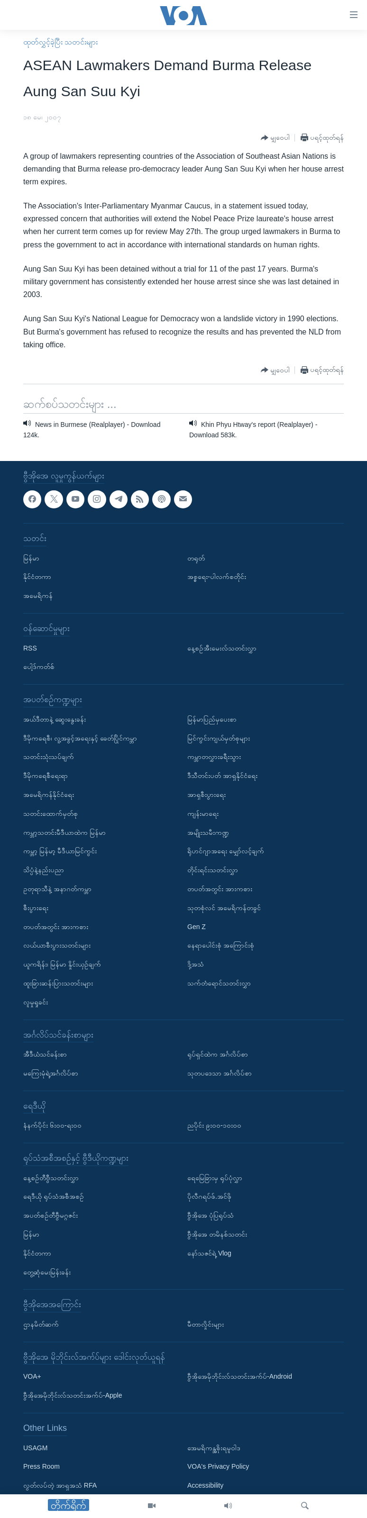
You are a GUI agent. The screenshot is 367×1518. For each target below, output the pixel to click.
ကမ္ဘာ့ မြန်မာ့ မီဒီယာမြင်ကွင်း (60, 851)
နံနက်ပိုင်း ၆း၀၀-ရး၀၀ (52, 1125)
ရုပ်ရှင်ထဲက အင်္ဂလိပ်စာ (217, 1054)
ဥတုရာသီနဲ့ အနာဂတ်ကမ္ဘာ (57, 889)
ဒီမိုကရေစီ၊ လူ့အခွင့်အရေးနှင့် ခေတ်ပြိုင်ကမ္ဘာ (80, 737)
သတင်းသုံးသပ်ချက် (48, 756)
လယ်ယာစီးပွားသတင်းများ (57, 945)
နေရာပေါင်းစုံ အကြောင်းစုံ (220, 945)
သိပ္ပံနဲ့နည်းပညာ (43, 870)
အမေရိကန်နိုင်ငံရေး (48, 794)
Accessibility (205, 1485)
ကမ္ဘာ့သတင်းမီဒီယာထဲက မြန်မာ (64, 832)
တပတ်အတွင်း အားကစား (55, 926)
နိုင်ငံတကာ (37, 576)
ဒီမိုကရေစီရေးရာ (45, 775)
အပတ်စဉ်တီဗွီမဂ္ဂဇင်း (50, 1215)
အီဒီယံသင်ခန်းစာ (45, 1054)
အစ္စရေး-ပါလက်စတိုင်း (216, 576)
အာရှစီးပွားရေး (206, 794)
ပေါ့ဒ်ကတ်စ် (39, 666)
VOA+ (32, 1376)
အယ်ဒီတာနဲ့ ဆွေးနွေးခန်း (54, 719)
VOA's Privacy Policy (218, 1466)
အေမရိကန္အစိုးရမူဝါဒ (213, 1447)
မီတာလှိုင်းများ (205, 1324)
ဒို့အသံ (195, 964)
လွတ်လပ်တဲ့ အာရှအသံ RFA (60, 1485)
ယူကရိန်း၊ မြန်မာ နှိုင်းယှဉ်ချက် (62, 964)
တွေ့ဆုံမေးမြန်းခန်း (47, 1272)
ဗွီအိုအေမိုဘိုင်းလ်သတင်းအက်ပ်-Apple (72, 1395)
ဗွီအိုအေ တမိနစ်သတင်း (217, 1234)
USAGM (35, 1447)
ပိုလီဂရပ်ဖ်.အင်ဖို (209, 1196)
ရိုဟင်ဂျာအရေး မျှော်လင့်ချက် (225, 851)
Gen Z (196, 926)
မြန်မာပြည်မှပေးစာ (212, 719)
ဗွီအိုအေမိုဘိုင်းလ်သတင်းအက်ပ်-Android (239, 1376)
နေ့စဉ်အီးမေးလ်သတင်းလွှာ (222, 647)
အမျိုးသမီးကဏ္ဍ (208, 832)
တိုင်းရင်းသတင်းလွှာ (212, 870)
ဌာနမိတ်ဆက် (41, 1324)
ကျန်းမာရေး (203, 813)
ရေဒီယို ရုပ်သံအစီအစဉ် (53, 1196)
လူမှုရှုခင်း (35, 1002)
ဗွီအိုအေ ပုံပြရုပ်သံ (210, 1215)
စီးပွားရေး (35, 908)
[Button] (275, 138)
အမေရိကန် (38, 595)
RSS (30, 647)
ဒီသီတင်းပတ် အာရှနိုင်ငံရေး (222, 775)
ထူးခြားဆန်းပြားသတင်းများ (58, 983)
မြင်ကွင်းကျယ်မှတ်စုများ (218, 737)
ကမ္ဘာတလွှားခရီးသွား (214, 756)
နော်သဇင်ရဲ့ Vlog (209, 1253)
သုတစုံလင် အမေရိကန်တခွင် (224, 908)
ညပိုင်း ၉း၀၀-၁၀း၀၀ (214, 1125)
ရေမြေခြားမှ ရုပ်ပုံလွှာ (214, 1178)
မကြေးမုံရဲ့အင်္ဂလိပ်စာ (50, 1073)
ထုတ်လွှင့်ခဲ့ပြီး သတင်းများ (60, 42)
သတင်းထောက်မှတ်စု (50, 813)
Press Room (41, 1466)
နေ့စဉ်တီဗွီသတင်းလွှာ (51, 1178)
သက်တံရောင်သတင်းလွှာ (219, 983)
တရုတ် (196, 557)
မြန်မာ (31, 557)
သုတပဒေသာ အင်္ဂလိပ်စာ (219, 1073)
